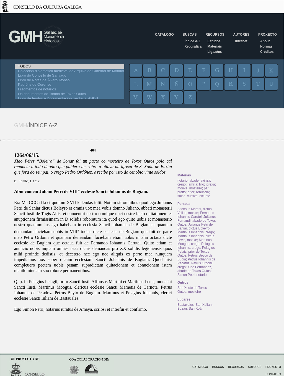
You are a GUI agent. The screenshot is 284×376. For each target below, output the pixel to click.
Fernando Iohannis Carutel (195, 215)
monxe (182, 188)
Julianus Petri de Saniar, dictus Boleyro (195, 226)
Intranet (241, 41)
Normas (266, 46)
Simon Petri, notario (191, 275)
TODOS (69, 66)
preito (181, 192)
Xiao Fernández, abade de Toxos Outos (194, 269)
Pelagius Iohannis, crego (195, 246)
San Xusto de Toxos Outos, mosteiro (192, 290)
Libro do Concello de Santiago (69, 75)
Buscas (190, 34)
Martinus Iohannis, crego (195, 232)
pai (206, 188)
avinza (205, 180)
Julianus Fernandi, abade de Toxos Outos (196, 220)
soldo (181, 196)
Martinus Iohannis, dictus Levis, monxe (195, 238)
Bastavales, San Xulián (194, 305)
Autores (241, 34)
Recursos (214, 34)
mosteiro (195, 188)
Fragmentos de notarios (69, 89)
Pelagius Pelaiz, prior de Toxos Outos (196, 251)
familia (192, 184)
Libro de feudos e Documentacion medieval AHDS (69, 98)
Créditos (267, 52)
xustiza (192, 196)
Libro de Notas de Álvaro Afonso (69, 80)
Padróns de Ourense (69, 84)
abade (193, 180)
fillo (201, 184)
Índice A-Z (193, 41)
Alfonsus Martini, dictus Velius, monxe (194, 211)
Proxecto (267, 34)
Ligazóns (214, 52)
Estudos (213, 41)
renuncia (202, 192)
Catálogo (164, 34)
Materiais (214, 46)
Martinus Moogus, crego (194, 242)
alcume (204, 196)
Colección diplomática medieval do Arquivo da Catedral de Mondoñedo (69, 71)
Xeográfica (193, 46)
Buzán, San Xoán (190, 308)
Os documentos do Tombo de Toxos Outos (69, 94)
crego (181, 184)
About (265, 41)
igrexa (210, 184)
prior (191, 192)
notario (182, 180)
